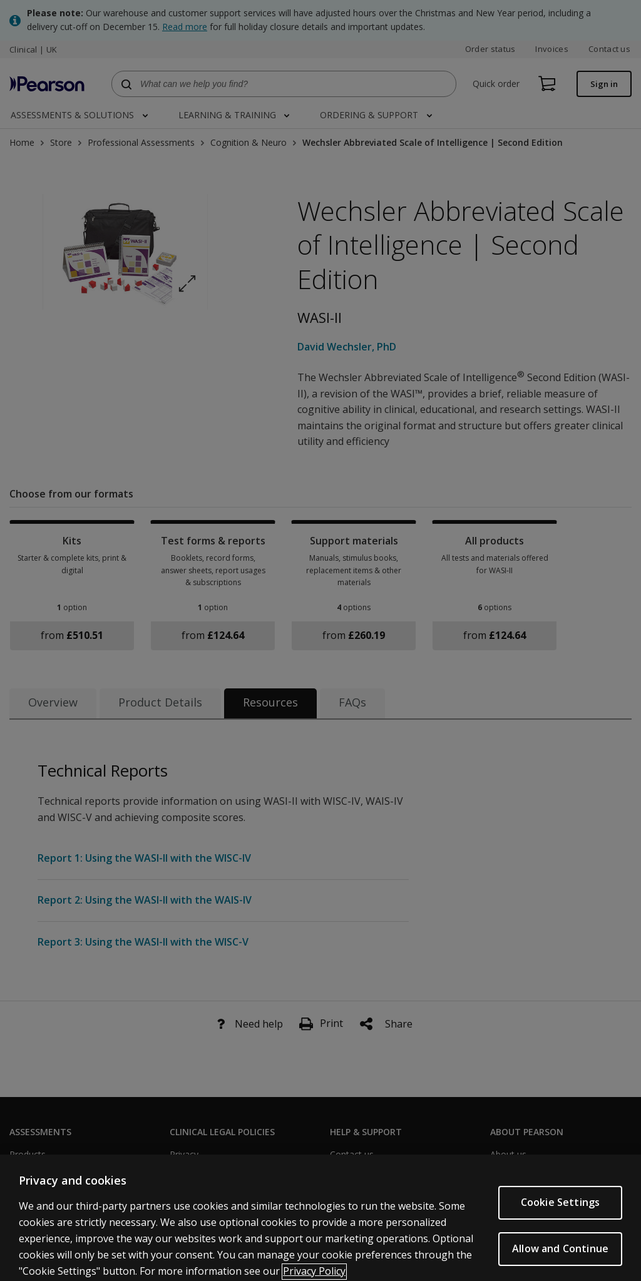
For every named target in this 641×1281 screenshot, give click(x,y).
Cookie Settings (560, 1218)
